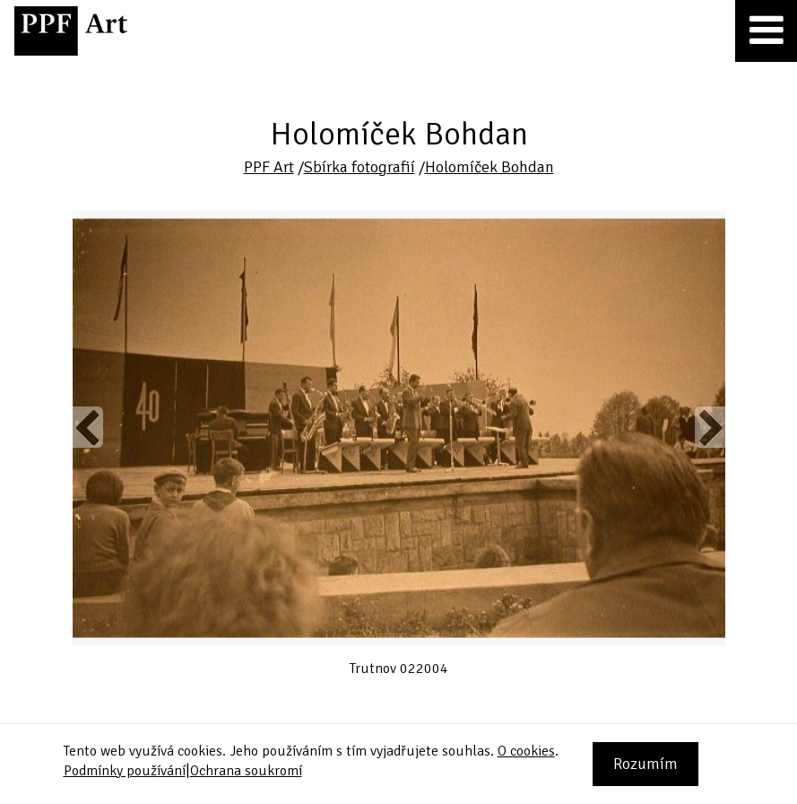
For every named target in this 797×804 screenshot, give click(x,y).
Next (709, 427)
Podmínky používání (125, 771)
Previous (88, 427)
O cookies (526, 751)
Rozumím (645, 763)
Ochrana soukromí (246, 771)
